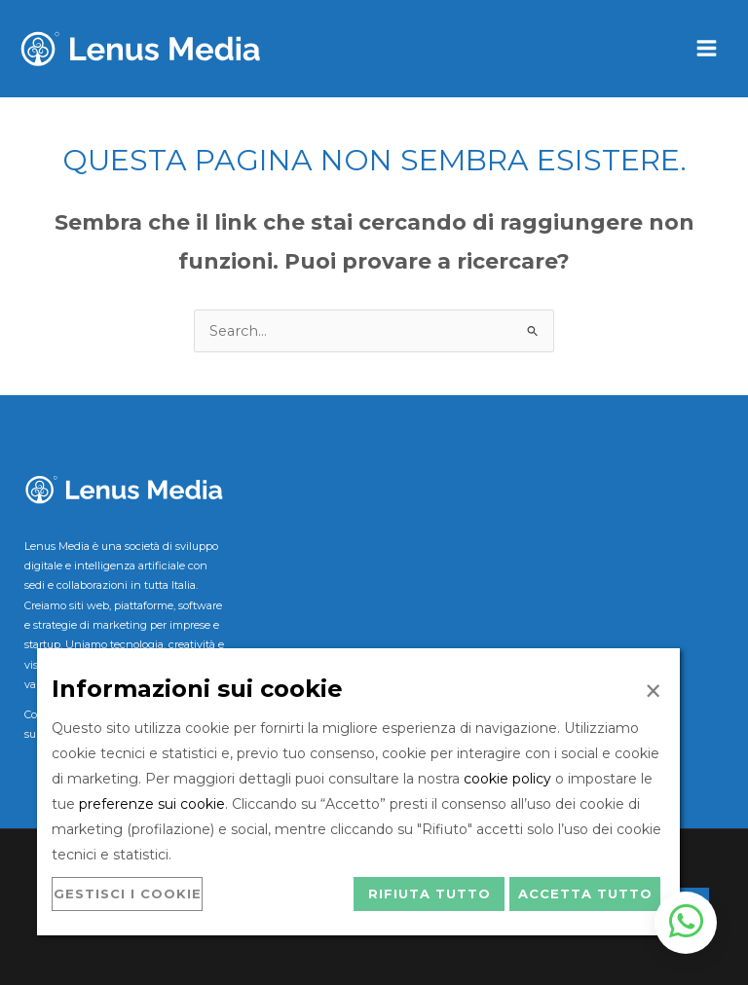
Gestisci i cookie (128, 893)
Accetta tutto (585, 893)
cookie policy (507, 778)
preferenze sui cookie (152, 804)
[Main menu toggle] (707, 49)
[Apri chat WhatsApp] (685, 923)
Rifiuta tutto (429, 893)
